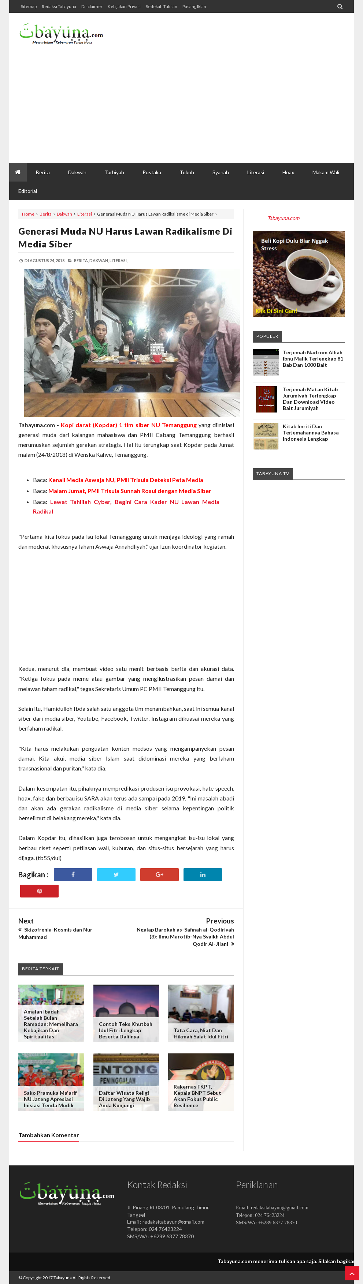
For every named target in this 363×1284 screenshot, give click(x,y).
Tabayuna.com (283, 218)
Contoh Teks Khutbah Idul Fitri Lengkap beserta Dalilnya (125, 1030)
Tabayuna (62, 1277)
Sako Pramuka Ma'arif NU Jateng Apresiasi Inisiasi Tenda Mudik (50, 1099)
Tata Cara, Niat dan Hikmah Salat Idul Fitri (201, 1033)
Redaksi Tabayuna (59, 6)
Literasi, (118, 260)
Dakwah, (99, 260)
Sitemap (29, 6)
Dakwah (64, 214)
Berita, (81, 260)
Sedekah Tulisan (161, 6)
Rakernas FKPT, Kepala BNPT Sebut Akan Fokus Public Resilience (197, 1095)
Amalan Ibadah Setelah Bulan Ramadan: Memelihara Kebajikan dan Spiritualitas (51, 1023)
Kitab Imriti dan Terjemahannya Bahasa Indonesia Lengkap (311, 432)
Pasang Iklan (194, 6)
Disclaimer (92, 6)
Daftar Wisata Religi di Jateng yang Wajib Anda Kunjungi (124, 1099)
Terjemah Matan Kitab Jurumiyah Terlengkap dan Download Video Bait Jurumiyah (310, 398)
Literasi (84, 214)
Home (28, 214)
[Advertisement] (211, 104)
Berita (46, 214)
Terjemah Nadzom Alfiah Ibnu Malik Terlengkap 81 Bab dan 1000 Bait (313, 358)
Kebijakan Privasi (124, 6)
